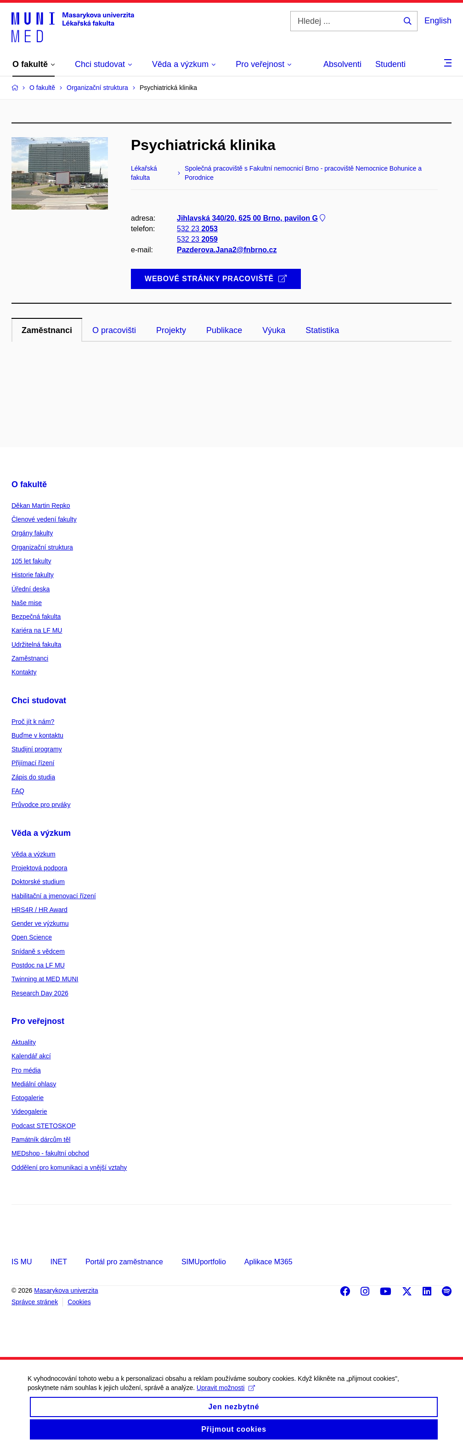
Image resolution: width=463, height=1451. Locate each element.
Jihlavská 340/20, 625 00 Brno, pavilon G (252, 218)
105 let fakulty (31, 561)
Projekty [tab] (171, 330)
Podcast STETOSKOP (43, 1125)
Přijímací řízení (32, 763)
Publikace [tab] (224, 330)
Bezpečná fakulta (36, 616)
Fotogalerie (27, 1097)
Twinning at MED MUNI (44, 979)
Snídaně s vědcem (38, 951)
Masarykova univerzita (66, 1290)
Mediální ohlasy (33, 1084)
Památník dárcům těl (40, 1139)
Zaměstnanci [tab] (47, 330)
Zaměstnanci (29, 658)
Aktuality (23, 1042)
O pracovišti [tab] (114, 330)
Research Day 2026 (39, 993)
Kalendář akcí (31, 1056)
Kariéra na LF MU (36, 630)
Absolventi (342, 64)
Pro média (26, 1070)
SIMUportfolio (203, 1262)
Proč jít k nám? (32, 721)
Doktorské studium (38, 881)
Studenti (390, 64)
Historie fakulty (32, 574)
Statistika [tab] (322, 330)
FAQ (17, 791)
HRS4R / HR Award (39, 909)
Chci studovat (38, 700)
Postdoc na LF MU (38, 965)
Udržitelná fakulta (36, 644)
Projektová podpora (39, 868)
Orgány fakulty (32, 533)
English (438, 20)
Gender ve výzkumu (40, 923)
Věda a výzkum (41, 833)
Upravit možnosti (226, 1395)
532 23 (197, 229)
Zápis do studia (33, 777)
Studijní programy (36, 749)
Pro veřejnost (37, 1021)
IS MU (21, 1262)
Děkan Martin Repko (40, 505)
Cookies (79, 1302)
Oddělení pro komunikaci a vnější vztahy (69, 1167)
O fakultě (29, 484)
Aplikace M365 (268, 1262)
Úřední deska (30, 589)
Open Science (31, 937)
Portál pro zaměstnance (124, 1262)
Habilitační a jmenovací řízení (53, 896)
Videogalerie (29, 1111)
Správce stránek (34, 1302)
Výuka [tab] (273, 330)
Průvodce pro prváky (40, 804)
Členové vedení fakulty (44, 519)
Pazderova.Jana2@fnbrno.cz (227, 250)
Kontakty (23, 672)
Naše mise (26, 602)
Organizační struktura (42, 547)
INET (58, 1262)
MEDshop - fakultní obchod (50, 1153)
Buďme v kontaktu (37, 735)
